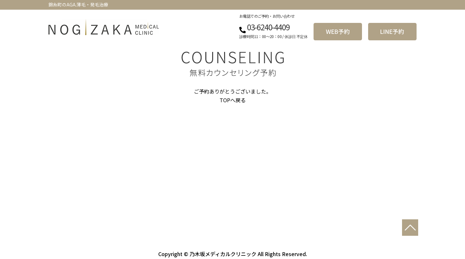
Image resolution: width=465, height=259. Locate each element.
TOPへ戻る (233, 100)
